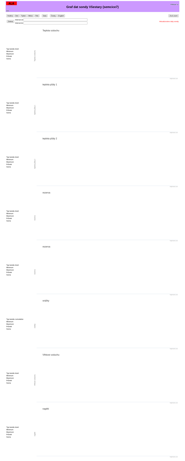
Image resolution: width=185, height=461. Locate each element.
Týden (23, 16)
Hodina (10, 16)
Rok (37, 16)
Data (45, 16)
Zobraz (10, 21)
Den (16, 16)
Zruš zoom (173, 16)
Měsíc (30, 16)
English (61, 16)
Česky (53, 16)
